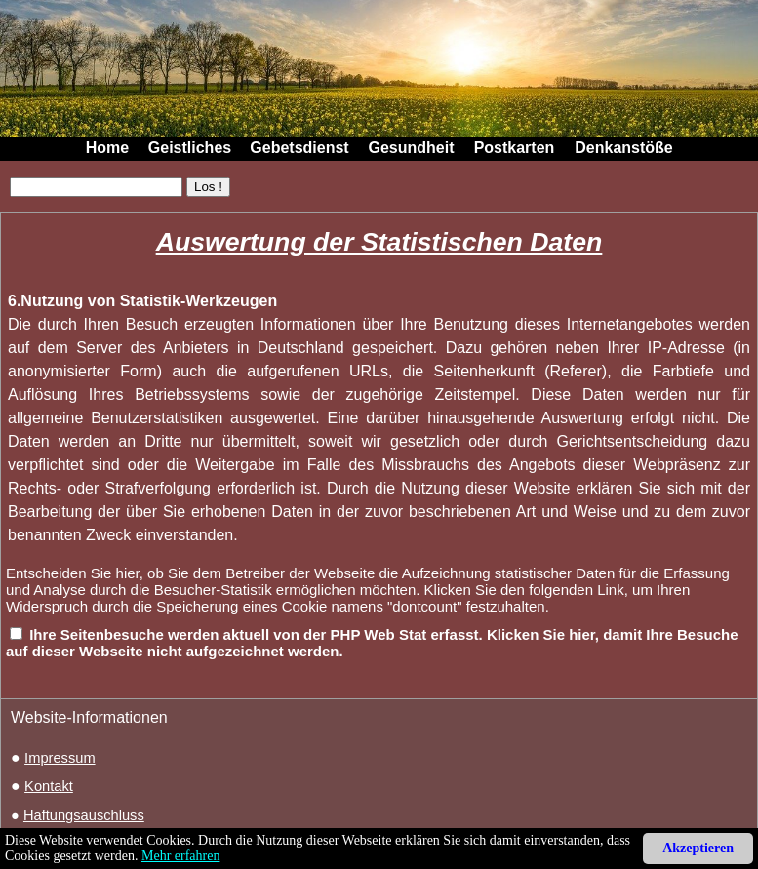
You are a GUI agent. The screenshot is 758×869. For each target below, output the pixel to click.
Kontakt (48, 786)
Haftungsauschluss (83, 815)
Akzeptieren (698, 848)
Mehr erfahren (180, 856)
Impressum (59, 758)
